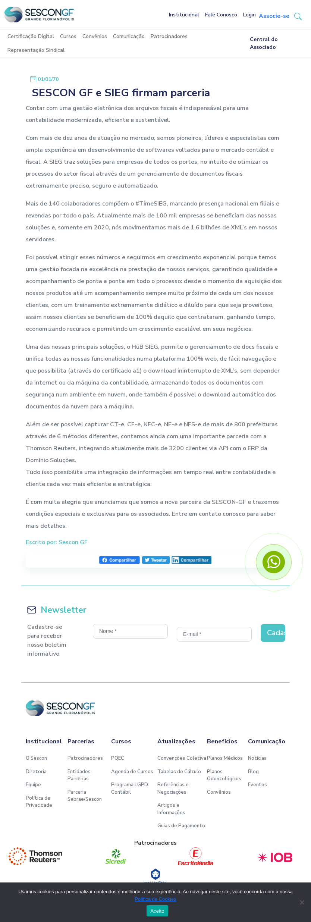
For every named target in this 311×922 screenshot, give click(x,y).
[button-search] (298, 16)
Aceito (157, 911)
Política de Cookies (155, 899)
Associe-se (274, 16)
